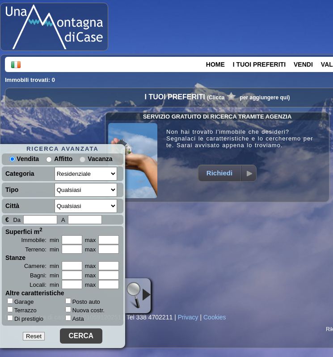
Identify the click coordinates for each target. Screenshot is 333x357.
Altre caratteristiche (34, 293)
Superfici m (23, 230)
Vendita (24, 158)
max (90, 240)
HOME (215, 64)
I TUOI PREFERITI (259, 64)
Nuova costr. (85, 310)
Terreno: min (42, 249)
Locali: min (44, 284)
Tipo (11, 189)
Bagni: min (44, 275)
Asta (74, 318)
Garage (20, 301)
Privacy (188, 317)
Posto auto (82, 301)
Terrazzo (22, 310)
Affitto (63, 158)
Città (12, 205)
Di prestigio (25, 318)
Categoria (19, 173)
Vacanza (100, 158)
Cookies (214, 317)
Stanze (15, 257)
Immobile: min (40, 240)
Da (17, 220)
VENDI (303, 64)
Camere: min (41, 266)
